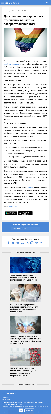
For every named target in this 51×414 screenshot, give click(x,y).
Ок (21, 410)
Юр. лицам (6, 399)
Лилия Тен (13, 206)
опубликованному (12, 64)
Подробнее (29, 410)
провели (30, 187)
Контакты (5, 397)
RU (48, 2)
